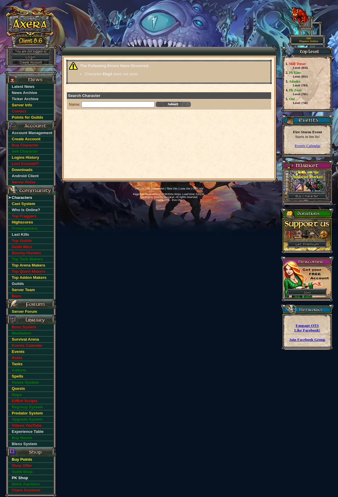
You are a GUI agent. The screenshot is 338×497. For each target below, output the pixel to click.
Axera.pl (169, 197)
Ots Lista (197, 188)
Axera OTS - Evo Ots (169, 200)
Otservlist (158, 188)
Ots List (139, 188)
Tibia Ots (171, 188)
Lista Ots (184, 188)
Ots (148, 188)
